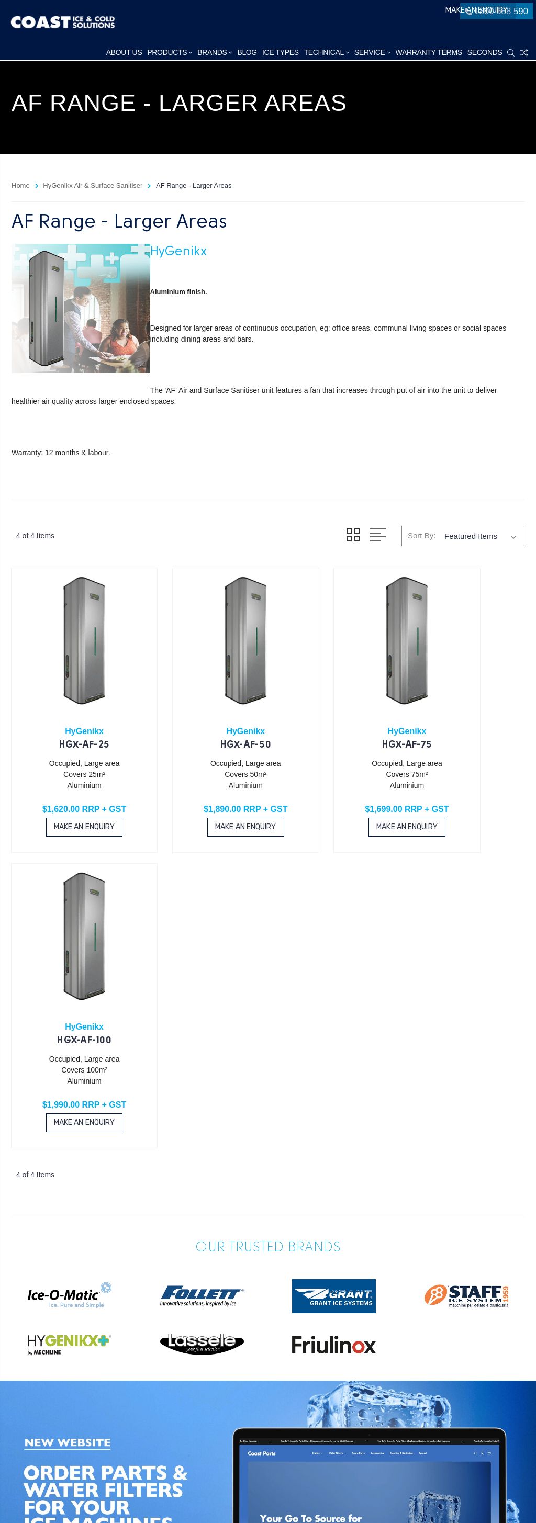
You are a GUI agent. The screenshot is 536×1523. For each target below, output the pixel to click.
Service (373, 52)
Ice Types (281, 52)
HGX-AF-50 (201, 715)
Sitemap (105, 1501)
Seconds (485, 52)
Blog (248, 52)
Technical (327, 52)
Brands (215, 52)
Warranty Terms (429, 52)
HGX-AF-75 (334, 715)
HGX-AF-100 (466, 715)
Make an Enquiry (415, 14)
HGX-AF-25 (69, 715)
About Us (125, 52)
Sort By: (422, 535)
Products (170, 52)
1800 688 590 (494, 14)
